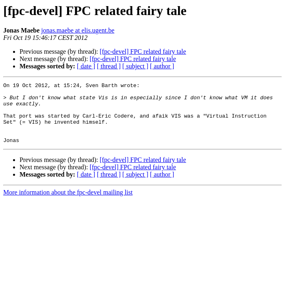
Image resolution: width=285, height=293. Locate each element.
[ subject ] (135, 66)
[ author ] (162, 66)
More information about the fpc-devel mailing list (68, 204)
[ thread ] (109, 66)
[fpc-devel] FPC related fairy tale (143, 51)
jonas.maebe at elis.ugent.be (77, 30)
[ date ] (86, 66)
